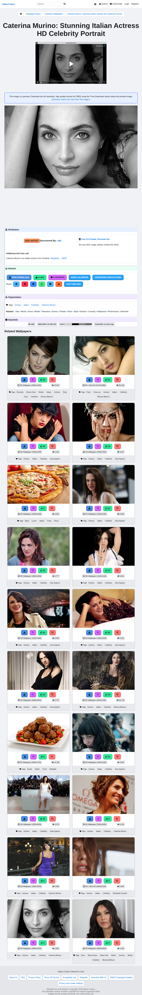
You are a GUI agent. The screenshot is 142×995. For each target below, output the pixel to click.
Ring (65, 392)
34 (42, 380)
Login (126, 4)
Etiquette (83, 977)
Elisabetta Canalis (120, 893)
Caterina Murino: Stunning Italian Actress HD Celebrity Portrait (94, 14)
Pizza (56, 521)
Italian (26, 305)
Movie (23, 311)
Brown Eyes (31, 392)
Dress (30, 311)
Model (37, 311)
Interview (123, 311)
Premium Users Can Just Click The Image (71, 99)
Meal (27, 521)
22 (107, 508)
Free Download (19, 277)
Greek (29, 769)
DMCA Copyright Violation (121, 977)
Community (116, 4)
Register (135, 4)
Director (83, 311)
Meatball (53, 769)
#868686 (82, 324)
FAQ (23, 977)
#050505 (75, 324)
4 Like (40, 277)
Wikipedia (54, 258)
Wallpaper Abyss (33, 14)
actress (18, 305)
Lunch (34, 521)
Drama (54, 311)
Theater (62, 311)
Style (76, 311)
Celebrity (35, 305)
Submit (103, 4)
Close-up (96, 392)
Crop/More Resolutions (108, 277)
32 (107, 380)
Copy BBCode (73, 284)
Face (26, 397)
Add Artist (32, 240)
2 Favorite (57, 277)
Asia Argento (55, 459)
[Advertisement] (71, 207)
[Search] (64, 4)
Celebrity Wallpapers (54, 14)
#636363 (89, 324)
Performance (113, 311)
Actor (70, 311)
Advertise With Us (99, 977)
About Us (13, 977)
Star (17, 311)
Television (45, 311)
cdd (59, 240)
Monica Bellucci (47, 397)
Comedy (91, 311)
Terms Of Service (51, 977)
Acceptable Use (69, 977)
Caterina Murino (48, 305)
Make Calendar (79, 277)
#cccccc (68, 324)
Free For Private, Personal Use (95, 239)
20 (107, 570)
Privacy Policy (34, 977)
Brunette (20, 392)
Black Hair (104, 955)
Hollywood (101, 311)
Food (49, 521)
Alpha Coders (8, 4)
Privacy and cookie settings (71, 983)
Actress (57, 392)
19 (42, 446)
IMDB (64, 258)
